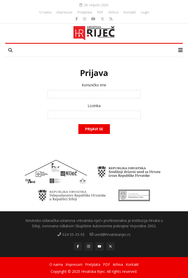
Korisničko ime (94, 85)
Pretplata (85, 12)
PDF (100, 12)
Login (145, 12)
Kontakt (130, 12)
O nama (45, 12)
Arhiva (113, 12)
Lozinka (94, 105)
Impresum (64, 12)
